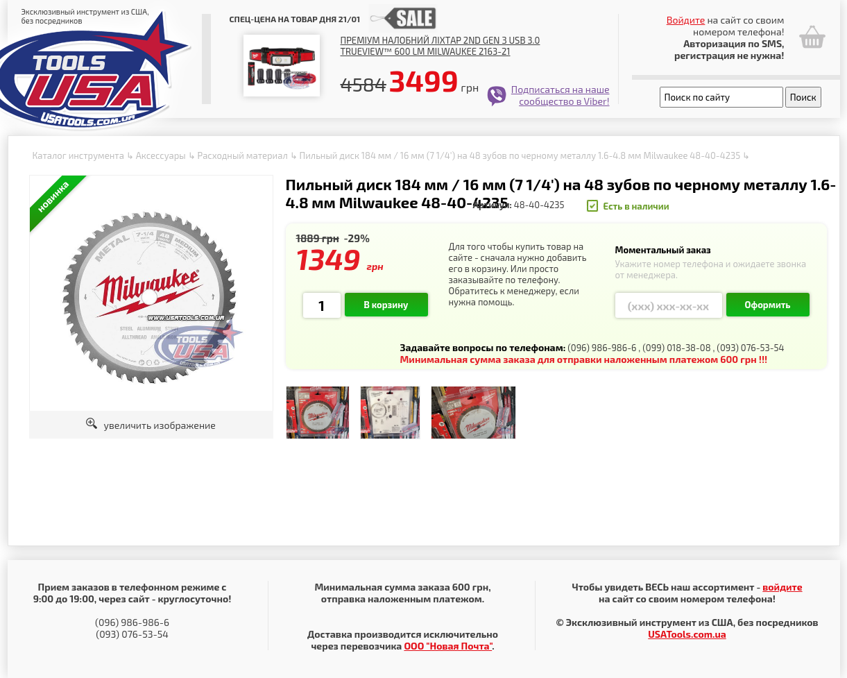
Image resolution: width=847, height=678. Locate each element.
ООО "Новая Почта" (448, 646)
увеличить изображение (151, 425)
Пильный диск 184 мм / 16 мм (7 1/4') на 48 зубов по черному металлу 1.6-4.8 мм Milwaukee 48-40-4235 (520, 155)
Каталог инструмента (78, 155)
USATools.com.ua (687, 634)
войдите (782, 587)
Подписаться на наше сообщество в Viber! (560, 95)
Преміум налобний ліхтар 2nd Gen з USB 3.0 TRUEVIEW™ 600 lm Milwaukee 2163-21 (440, 46)
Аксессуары (161, 155)
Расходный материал (242, 155)
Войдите (686, 20)
